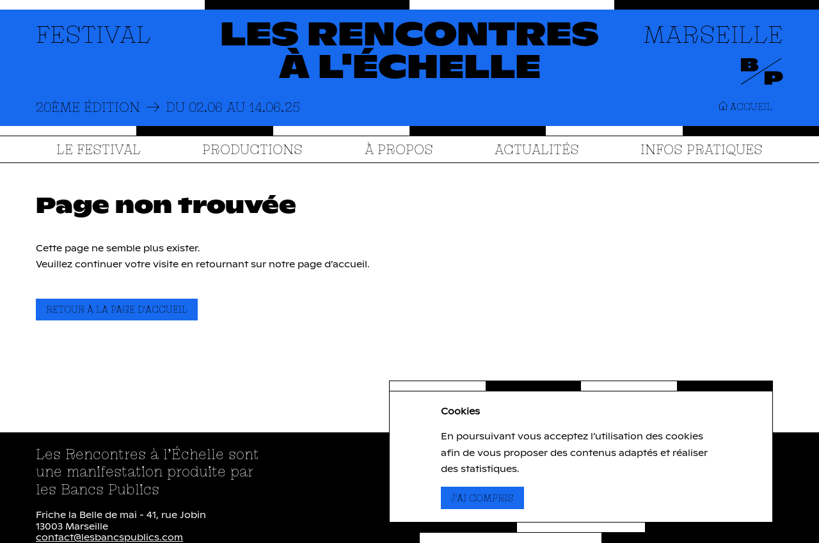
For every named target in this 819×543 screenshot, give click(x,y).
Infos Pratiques (701, 149)
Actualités (537, 149)
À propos (399, 149)
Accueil (745, 106)
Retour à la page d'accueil (116, 309)
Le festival (98, 149)
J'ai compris (487, 497)
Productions (252, 149)
